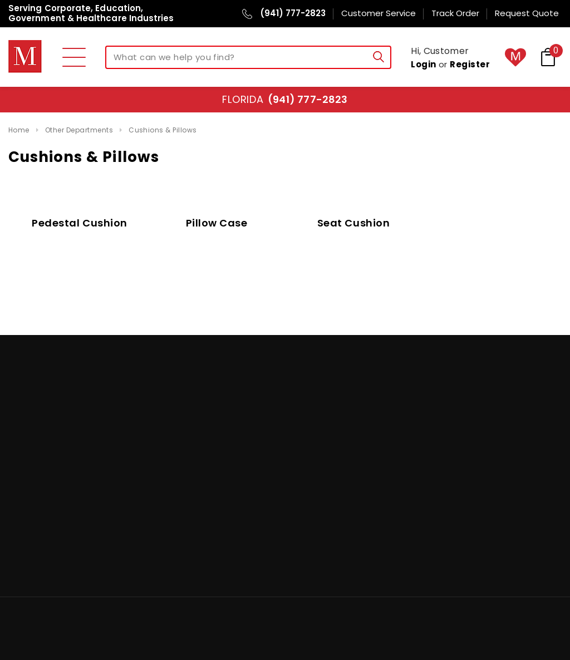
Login (423, 64)
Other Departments (79, 130)
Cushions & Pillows (163, 130)
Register (470, 64)
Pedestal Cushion (79, 223)
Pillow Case (217, 223)
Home (19, 130)
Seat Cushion (353, 223)
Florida (284, 99)
